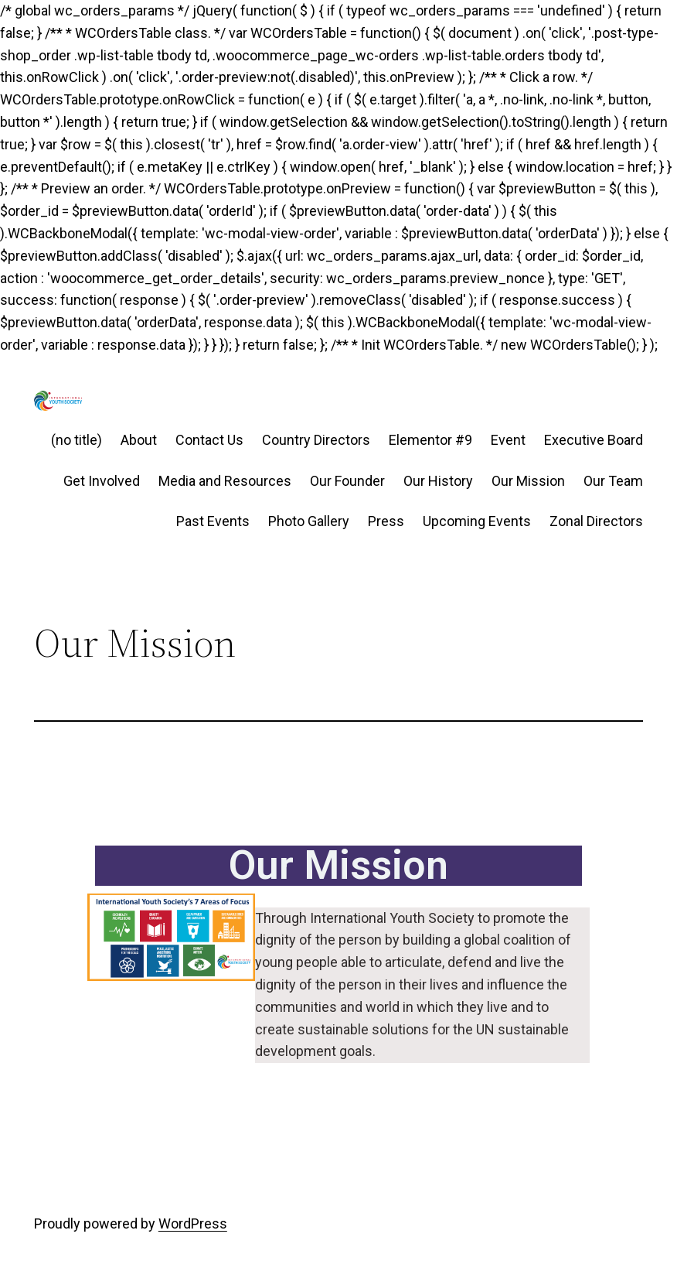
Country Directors (316, 440)
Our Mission (528, 481)
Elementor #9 (430, 440)
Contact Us (209, 440)
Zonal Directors (596, 521)
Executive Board (593, 440)
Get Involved (101, 481)
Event (508, 440)
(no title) (76, 440)
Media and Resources (224, 481)
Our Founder (347, 481)
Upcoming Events (477, 521)
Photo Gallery (308, 521)
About (139, 440)
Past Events (213, 521)
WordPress (192, 1223)
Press (386, 521)
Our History (438, 481)
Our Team (613, 481)
